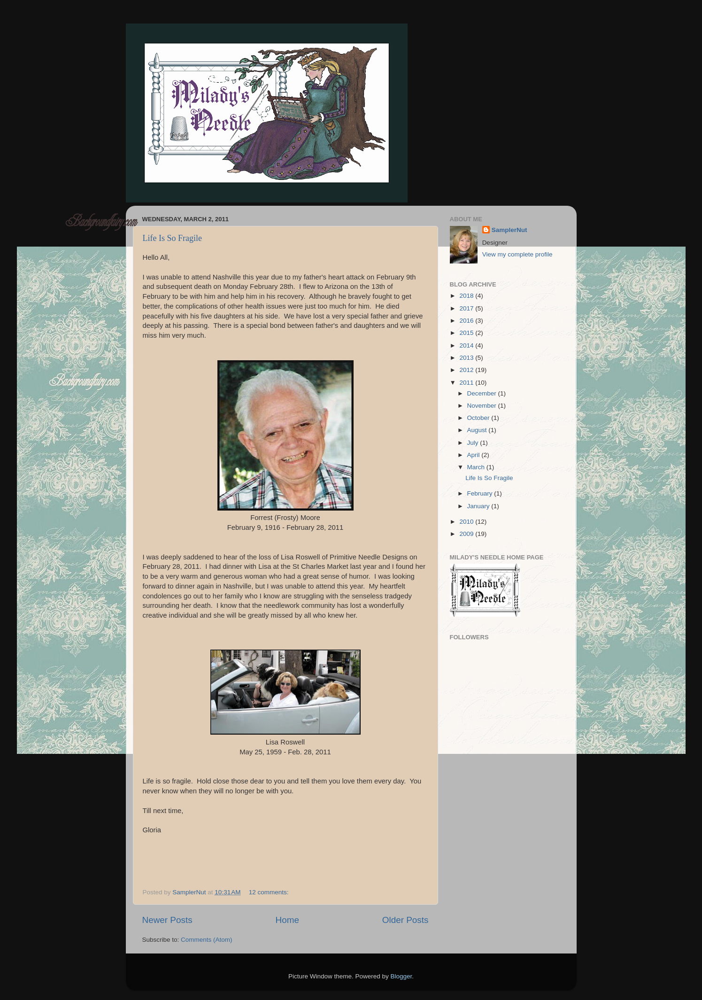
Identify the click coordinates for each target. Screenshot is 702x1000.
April (474, 454)
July (473, 442)
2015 (467, 332)
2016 (467, 320)
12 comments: (270, 892)
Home (287, 920)
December (482, 393)
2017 (467, 308)
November (482, 405)
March (476, 467)
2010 (467, 521)
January (479, 506)
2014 (467, 345)
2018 (467, 295)
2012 (467, 369)
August (478, 430)
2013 (467, 357)
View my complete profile (517, 254)
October (479, 417)
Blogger (401, 976)
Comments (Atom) (206, 939)
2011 (467, 382)
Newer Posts (167, 920)
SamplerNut (509, 229)
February (480, 493)
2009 (467, 533)
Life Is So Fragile (172, 238)
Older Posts (405, 920)
